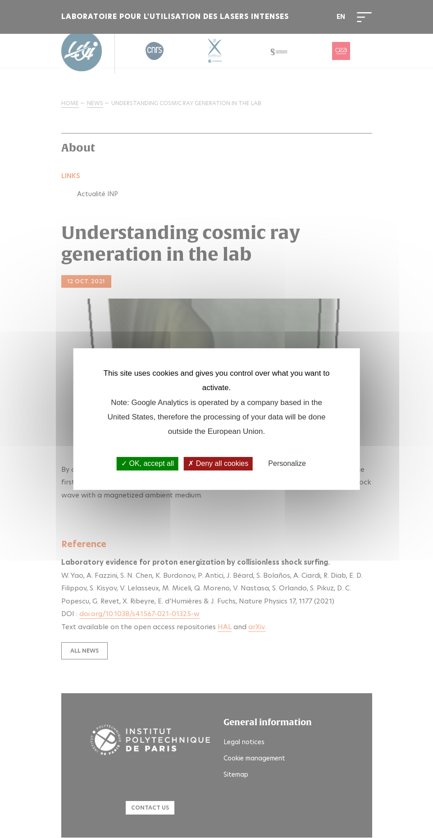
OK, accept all (147, 464)
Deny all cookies (218, 464)
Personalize (287, 464)
